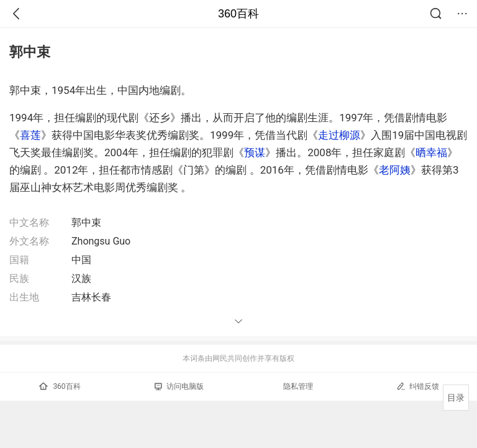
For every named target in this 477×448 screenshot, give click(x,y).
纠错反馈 (417, 386)
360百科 (238, 13)
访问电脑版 (179, 386)
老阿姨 (395, 170)
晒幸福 (431, 152)
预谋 (254, 152)
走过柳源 (339, 135)
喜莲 (30, 135)
